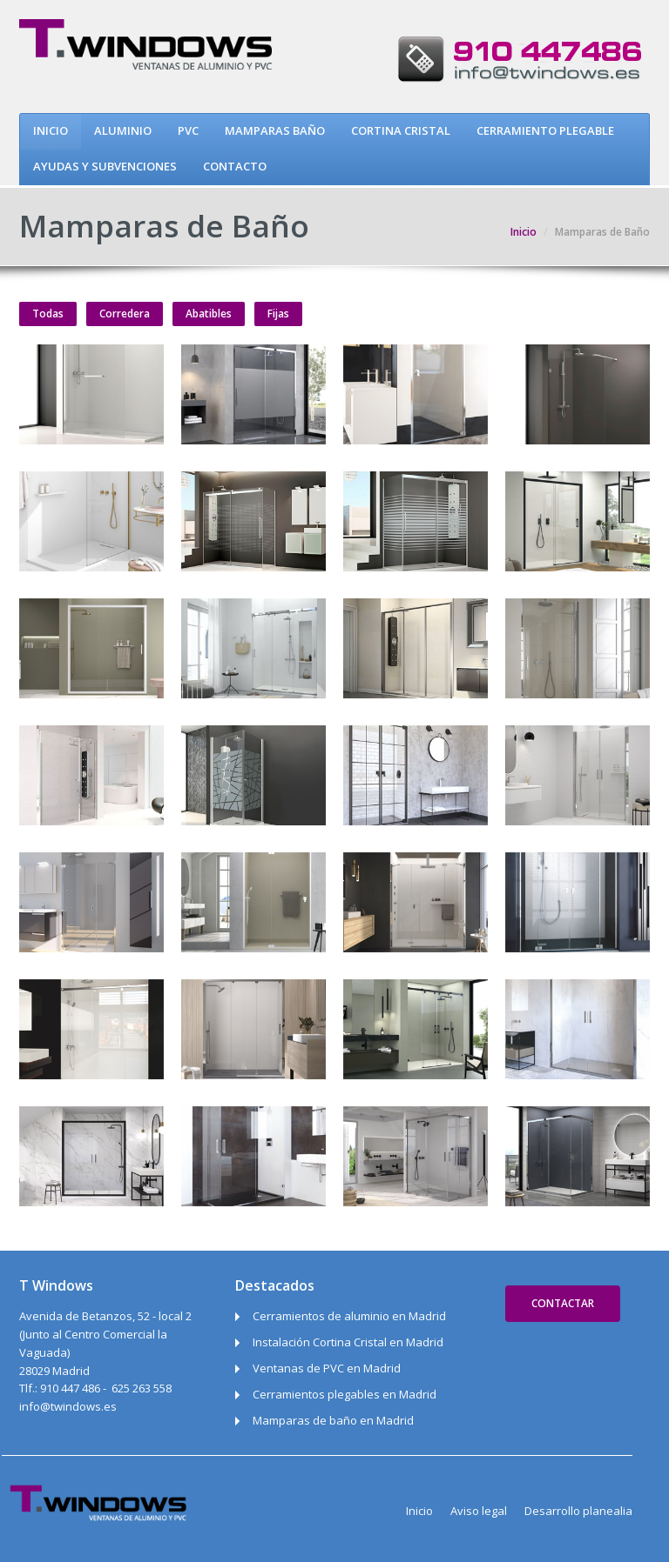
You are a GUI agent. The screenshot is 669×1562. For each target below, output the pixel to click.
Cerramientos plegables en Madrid (344, 1394)
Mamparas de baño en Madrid (333, 1420)
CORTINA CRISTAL (400, 130)
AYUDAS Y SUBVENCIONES (105, 166)
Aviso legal (478, 1511)
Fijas (278, 313)
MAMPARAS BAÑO (275, 130)
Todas (48, 313)
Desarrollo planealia (578, 1511)
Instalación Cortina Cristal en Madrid (348, 1342)
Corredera (124, 313)
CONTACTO (235, 166)
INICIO (50, 130)
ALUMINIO (123, 130)
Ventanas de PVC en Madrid (327, 1368)
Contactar (562, 1303)
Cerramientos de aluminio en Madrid (349, 1316)
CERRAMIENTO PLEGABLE (545, 130)
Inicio (523, 231)
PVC (188, 130)
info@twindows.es (68, 1406)
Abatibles (209, 313)
